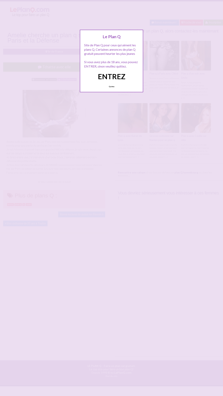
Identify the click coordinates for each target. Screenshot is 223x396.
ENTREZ (111, 76)
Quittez (111, 87)
